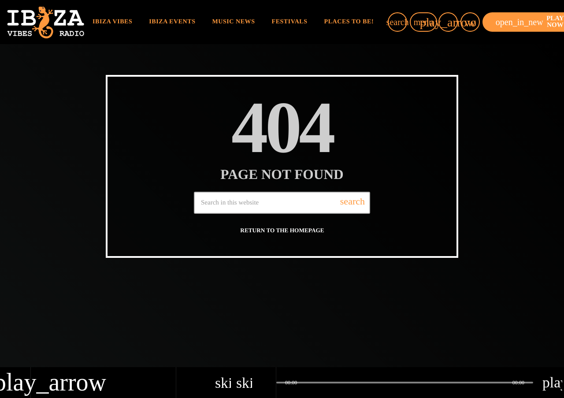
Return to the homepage (282, 230)
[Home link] (45, 22)
